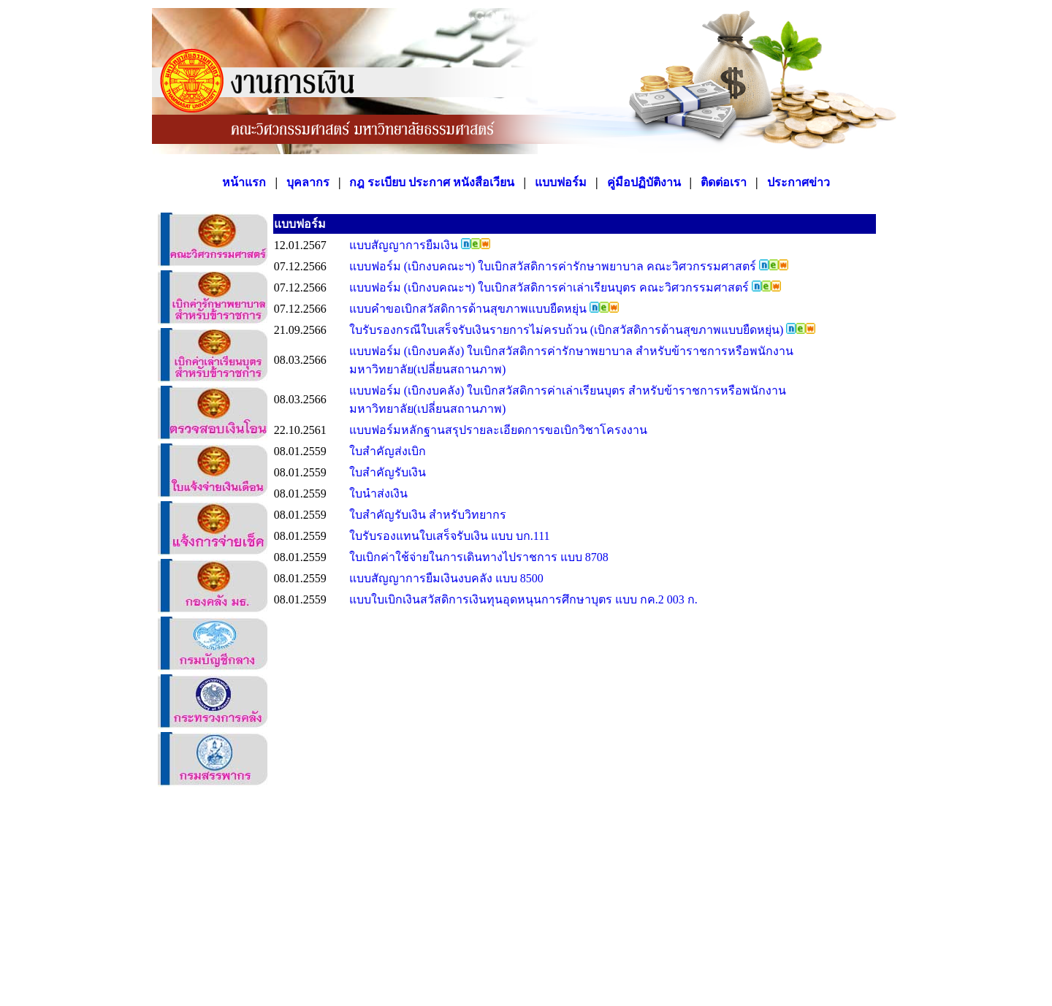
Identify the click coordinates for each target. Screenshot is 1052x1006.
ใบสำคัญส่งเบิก (387, 451)
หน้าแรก (244, 182)
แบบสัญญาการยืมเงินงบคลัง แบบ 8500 (446, 578)
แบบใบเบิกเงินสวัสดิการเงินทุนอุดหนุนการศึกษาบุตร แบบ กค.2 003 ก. (523, 599)
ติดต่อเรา (724, 182)
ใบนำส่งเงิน (378, 493)
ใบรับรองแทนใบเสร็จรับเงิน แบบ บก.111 (449, 536)
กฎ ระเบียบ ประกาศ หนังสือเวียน (431, 182)
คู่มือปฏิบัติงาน (644, 182)
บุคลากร (307, 182)
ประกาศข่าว (798, 182)
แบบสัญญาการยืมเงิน (405, 245)
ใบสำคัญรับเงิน (387, 472)
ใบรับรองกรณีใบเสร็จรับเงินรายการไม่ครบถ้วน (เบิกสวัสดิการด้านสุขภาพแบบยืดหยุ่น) (568, 330)
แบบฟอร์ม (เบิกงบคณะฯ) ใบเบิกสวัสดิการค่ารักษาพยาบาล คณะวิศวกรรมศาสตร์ (554, 266)
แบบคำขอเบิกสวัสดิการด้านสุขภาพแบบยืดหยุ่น (469, 308)
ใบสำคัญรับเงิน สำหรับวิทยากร (427, 514)
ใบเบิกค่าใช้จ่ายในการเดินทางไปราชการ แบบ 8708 (479, 557)
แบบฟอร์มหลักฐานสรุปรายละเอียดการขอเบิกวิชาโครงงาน (498, 430)
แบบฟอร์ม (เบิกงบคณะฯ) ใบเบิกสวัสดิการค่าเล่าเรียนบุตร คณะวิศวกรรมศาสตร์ (550, 287)
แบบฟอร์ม (561, 182)
